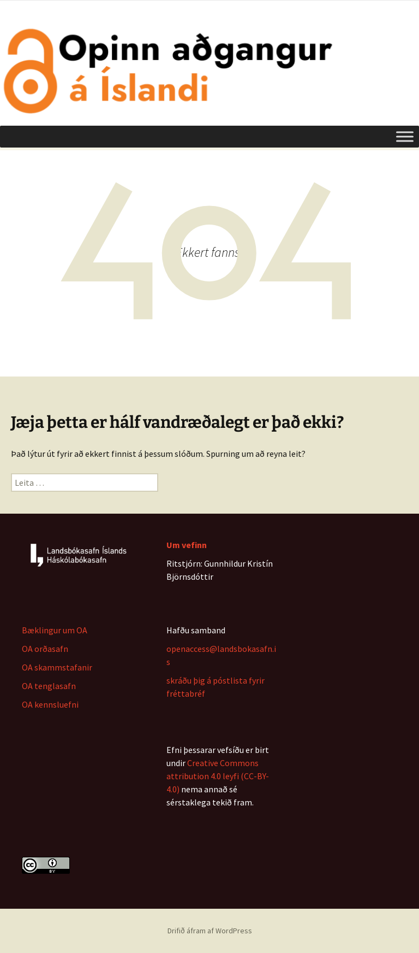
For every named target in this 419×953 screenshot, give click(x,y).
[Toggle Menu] (405, 136)
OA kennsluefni (50, 704)
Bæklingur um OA (54, 630)
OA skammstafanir (57, 667)
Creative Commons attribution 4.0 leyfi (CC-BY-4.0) (217, 776)
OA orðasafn (45, 648)
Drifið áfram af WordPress (209, 931)
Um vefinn (186, 544)
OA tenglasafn (49, 685)
